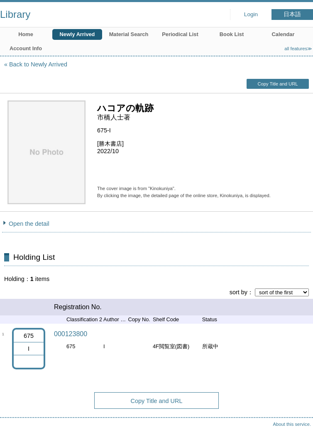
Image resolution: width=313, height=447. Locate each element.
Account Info (26, 48)
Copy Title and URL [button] (277, 83)
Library (15, 14)
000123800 (70, 333)
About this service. (292, 424)
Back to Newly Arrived (38, 64)
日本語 (292, 14)
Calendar (283, 34)
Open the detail (29, 223)
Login (251, 14)
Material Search (129, 34)
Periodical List (180, 34)
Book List (232, 34)
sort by (238, 292)
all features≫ (298, 48)
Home (25, 34)
